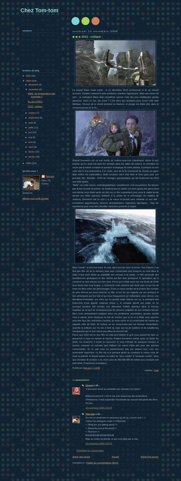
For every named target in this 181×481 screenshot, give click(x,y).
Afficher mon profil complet (35, 198)
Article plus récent (81, 457)
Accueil (115, 457)
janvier (32, 157)
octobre (32, 113)
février (31, 152)
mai (30, 137)
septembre (33, 117)
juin (30, 132)
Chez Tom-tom (39, 10)
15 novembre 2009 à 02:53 (98, 443)
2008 (28, 163)
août (30, 123)
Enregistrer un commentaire (90, 450)
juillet (31, 127)
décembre (33, 84)
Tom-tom (90, 414)
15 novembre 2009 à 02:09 (98, 408)
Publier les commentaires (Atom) (102, 463)
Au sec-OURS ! (35, 101)
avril (30, 142)
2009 (28, 81)
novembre (33, 89)
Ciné (156, 370)
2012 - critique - (35, 106)
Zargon (89, 385)
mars (31, 147)
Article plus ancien (150, 457)
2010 (28, 76)
